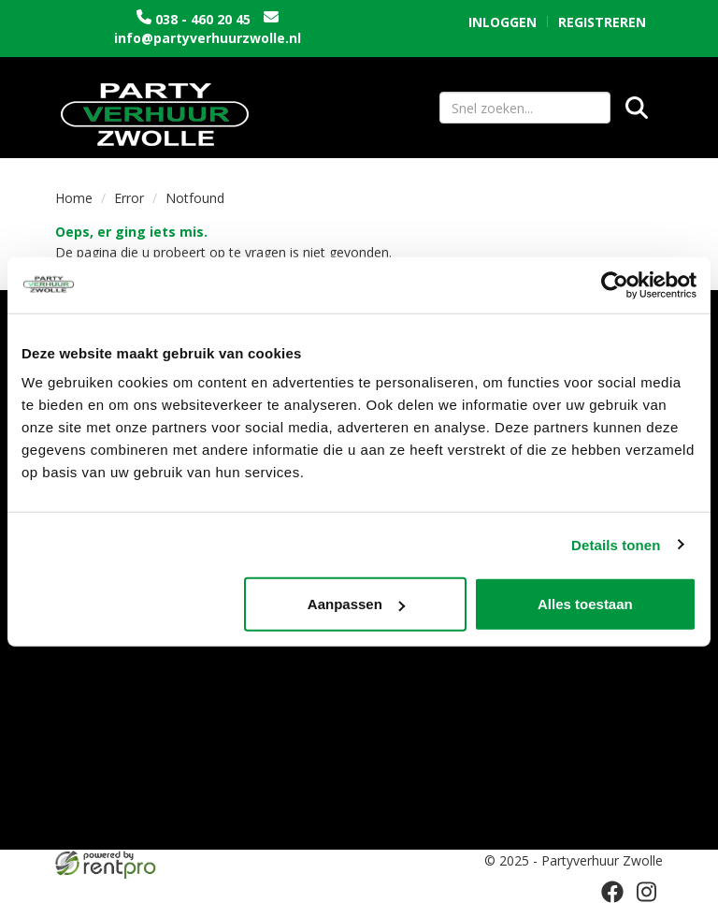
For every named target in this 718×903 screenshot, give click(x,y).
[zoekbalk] (524, 108)
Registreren (602, 22)
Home (74, 198)
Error (129, 198)
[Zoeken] (636, 107)
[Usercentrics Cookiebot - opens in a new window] (614, 284)
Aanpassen (356, 604)
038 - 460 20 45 (202, 19)
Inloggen (502, 22)
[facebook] (612, 892)
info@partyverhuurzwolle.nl (207, 38)
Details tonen (615, 544)
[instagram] (646, 892)
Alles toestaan (585, 604)
